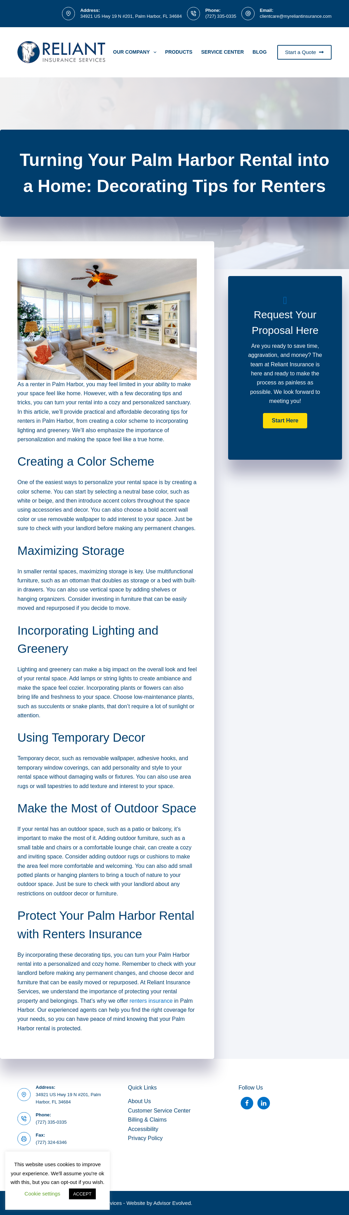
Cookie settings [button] (42, 1194)
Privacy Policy (145, 1138)
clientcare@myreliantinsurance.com (296, 16)
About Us (139, 1101)
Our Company (136, 52)
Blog (259, 52)
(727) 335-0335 (220, 16)
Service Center (222, 52)
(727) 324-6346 (51, 1142)
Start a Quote (304, 52)
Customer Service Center (159, 1111)
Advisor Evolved (172, 1203)
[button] (285, 420)
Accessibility (143, 1129)
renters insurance (151, 1001)
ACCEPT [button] (82, 1194)
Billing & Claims (147, 1120)
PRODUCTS (179, 52)
